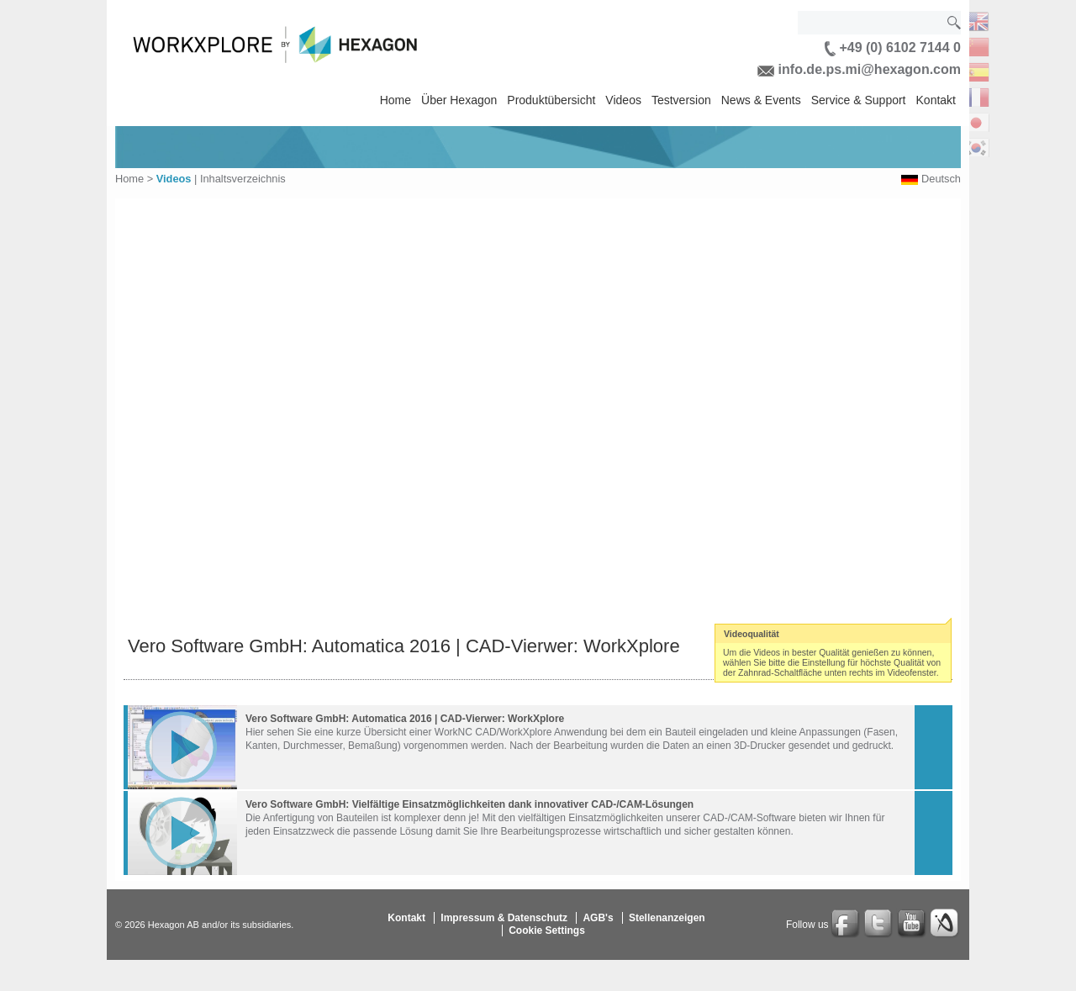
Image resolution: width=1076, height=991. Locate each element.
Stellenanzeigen (667, 918)
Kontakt (936, 100)
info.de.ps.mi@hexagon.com (859, 69)
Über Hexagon (459, 100)
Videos (623, 100)
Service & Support (858, 100)
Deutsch (941, 178)
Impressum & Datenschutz (503, 918)
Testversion (681, 100)
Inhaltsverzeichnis (243, 178)
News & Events (761, 100)
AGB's (598, 918)
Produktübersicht (551, 100)
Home (395, 100)
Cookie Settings (547, 930)
